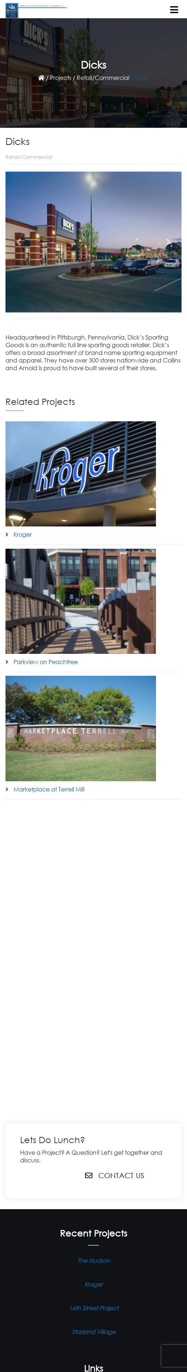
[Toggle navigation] (174, 8)
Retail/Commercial (103, 77)
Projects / (62, 77)
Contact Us (114, 1175)
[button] (18, 242)
